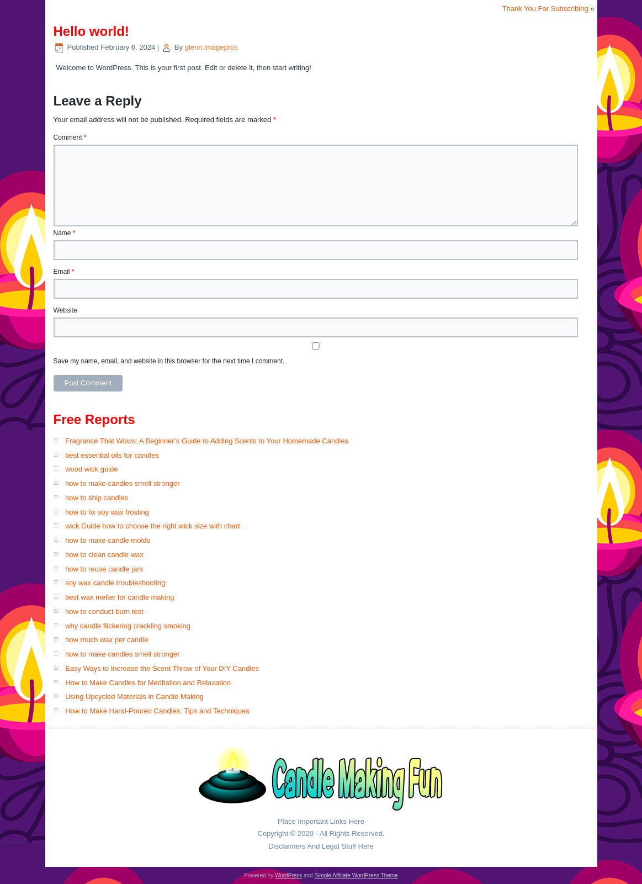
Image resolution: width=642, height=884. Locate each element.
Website (65, 310)
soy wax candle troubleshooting (115, 583)
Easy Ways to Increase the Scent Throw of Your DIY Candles (162, 668)
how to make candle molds (107, 540)
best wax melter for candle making (119, 597)
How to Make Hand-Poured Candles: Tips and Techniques (157, 711)
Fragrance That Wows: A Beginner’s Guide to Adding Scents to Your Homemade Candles (206, 441)
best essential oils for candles (112, 455)
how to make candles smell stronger (122, 483)
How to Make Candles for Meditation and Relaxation (148, 683)
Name (65, 233)
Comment (70, 137)
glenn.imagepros (211, 47)
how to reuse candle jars (104, 569)
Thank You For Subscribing (545, 8)
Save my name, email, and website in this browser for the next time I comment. (169, 361)
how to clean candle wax (104, 554)
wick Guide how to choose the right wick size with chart (152, 526)
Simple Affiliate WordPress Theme (355, 875)
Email (64, 272)
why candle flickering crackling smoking (127, 626)
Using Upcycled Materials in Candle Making (134, 696)
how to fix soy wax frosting (107, 512)
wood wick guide (91, 469)
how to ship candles (96, 498)
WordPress (288, 875)
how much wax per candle (106, 640)
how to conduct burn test (104, 611)
